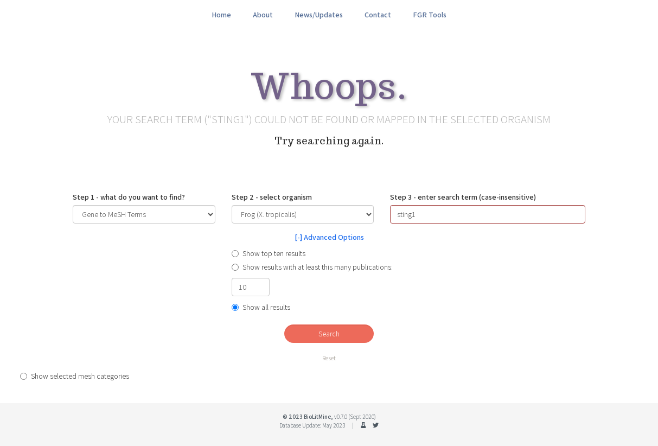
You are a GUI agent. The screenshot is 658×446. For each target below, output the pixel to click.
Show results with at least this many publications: (312, 267)
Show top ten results (268, 253)
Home (221, 15)
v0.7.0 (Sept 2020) (355, 416)
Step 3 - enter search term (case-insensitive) (463, 197)
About (263, 15)
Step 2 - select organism (272, 197)
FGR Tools (429, 15)
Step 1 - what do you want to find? (129, 197)
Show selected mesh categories (74, 376)
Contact (378, 15)
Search (329, 334)
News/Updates (319, 15)
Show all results (261, 307)
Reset (329, 358)
